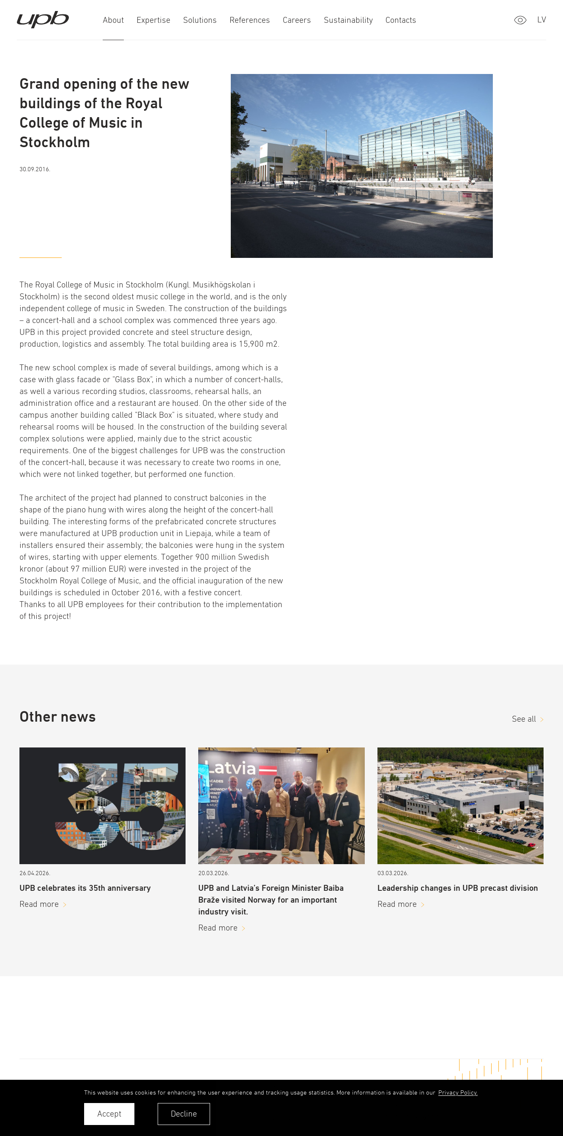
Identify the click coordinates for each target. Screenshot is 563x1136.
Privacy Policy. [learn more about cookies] (458, 1092)
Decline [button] (184, 1114)
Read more (39, 904)
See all (524, 719)
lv (541, 20)
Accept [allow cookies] (109, 1114)
